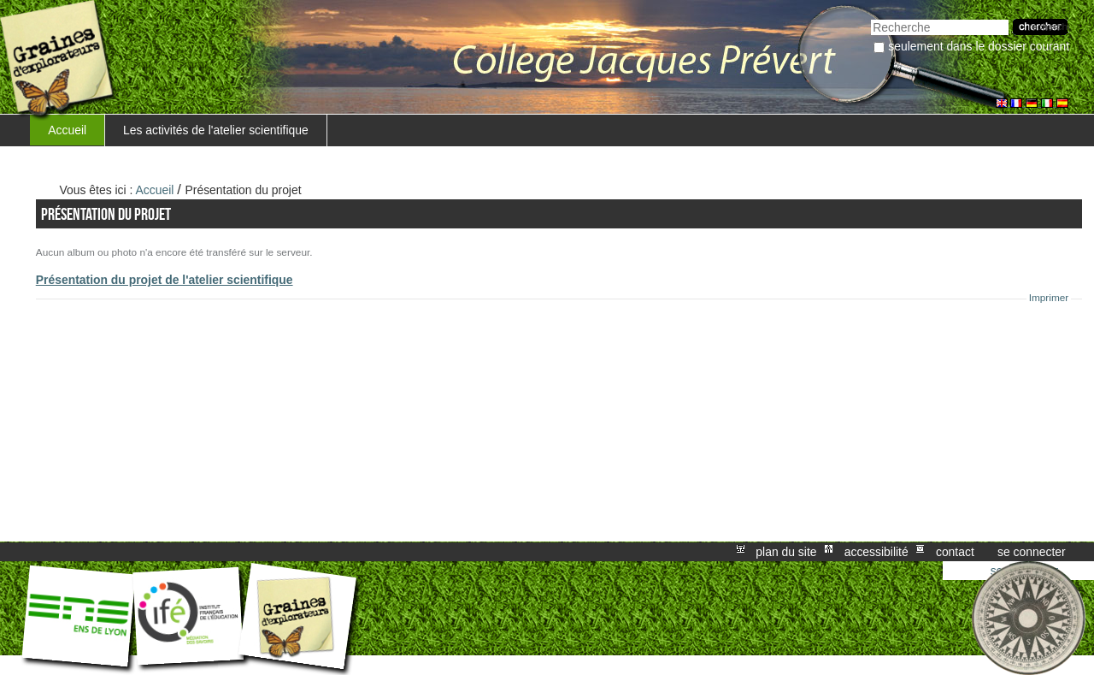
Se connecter (1031, 552)
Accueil (67, 130)
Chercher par (870, 17)
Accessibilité (876, 552)
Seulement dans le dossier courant (978, 46)
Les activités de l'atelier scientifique (216, 130)
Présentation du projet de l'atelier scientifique (164, 280)
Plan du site (786, 552)
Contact (955, 552)
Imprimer (1049, 298)
